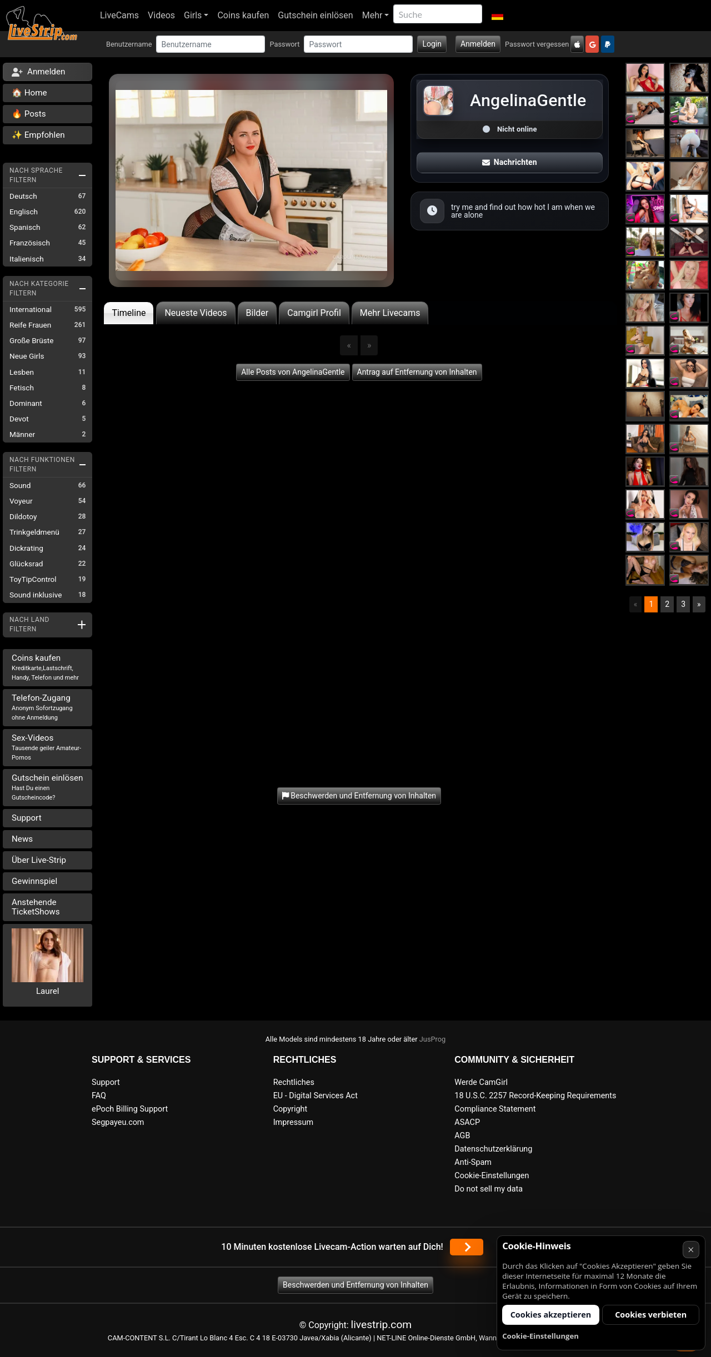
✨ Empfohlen (38, 135)
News (22, 839)
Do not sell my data (488, 1189)
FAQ (99, 1095)
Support (27, 818)
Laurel (47, 991)
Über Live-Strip (39, 860)
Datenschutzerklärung (493, 1149)
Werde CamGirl (481, 1082)
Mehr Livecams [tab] (390, 313)
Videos (161, 15)
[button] (497, 15)
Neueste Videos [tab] (195, 313)
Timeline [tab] (129, 313)
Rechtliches (293, 1082)
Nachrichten (509, 162)
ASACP (467, 1122)
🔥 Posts (29, 114)
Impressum (293, 1122)
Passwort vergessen (537, 44)
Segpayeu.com (118, 1122)
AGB (462, 1135)
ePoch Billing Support (130, 1109)
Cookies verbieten (651, 1314)
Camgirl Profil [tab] (314, 313)
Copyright (290, 1109)
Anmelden (477, 43)
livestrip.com (381, 1324)
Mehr (372, 15)
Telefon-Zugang (42, 707)
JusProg (432, 1039)
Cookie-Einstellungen (491, 1175)
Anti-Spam (473, 1162)
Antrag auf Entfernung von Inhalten (417, 372)
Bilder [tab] (257, 313)
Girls (193, 15)
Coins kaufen (243, 15)
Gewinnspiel (34, 881)
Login (432, 43)
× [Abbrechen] (691, 1249)
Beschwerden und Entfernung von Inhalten (355, 1284)
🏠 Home (29, 93)
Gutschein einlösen (315, 15)
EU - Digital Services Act (315, 1095)
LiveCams (119, 15)
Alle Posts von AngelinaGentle (292, 372)
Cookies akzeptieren (551, 1314)
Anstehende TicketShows (36, 907)
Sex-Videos (46, 747)
